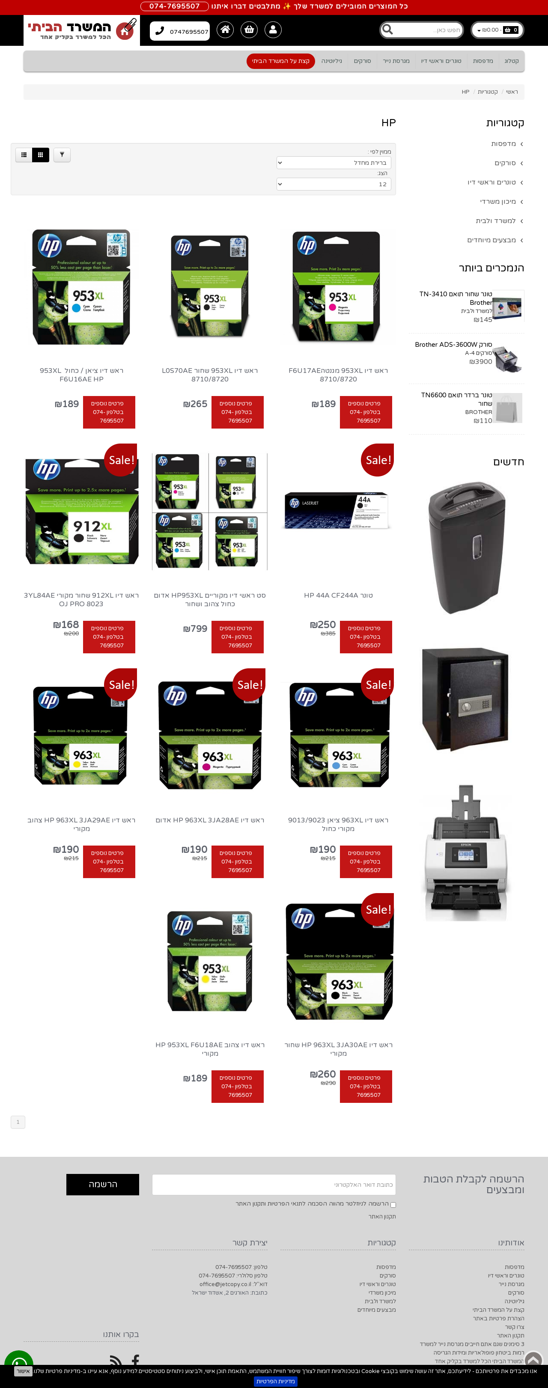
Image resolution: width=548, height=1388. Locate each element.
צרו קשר (514, 1299)
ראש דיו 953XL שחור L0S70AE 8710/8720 (210, 346)
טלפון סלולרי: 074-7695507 (233, 1247)
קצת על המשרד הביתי (281, 61)
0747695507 (187, 29)
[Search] (421, 30)
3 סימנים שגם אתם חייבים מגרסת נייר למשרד (472, 1316)
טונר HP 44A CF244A (338, 567)
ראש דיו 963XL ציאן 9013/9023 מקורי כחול (338, 796)
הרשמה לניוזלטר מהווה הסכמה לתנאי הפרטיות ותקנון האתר (312, 1175)
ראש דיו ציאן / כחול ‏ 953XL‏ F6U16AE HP (81, 346)
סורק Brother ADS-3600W (453, 344)
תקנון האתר (382, 1188)
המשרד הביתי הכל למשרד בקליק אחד (479, 1333)
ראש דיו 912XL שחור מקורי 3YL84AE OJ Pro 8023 (81, 571)
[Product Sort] (330, 154)
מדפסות (483, 61)
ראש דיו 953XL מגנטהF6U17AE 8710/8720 (338, 346)
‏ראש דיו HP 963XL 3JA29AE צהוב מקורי (81, 796)
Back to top (533, 1360)
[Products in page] (262, 154)
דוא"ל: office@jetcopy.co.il (234, 1256)
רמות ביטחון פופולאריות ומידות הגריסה (479, 1324)
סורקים (362, 61)
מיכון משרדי (498, 201)
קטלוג (512, 61)
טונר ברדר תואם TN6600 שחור (456, 399)
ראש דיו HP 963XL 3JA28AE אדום (209, 792)
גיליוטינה (331, 61)
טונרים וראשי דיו (441, 61)
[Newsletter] (274, 1156)
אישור (23, 1371)
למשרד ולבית (496, 221)
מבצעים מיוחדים (491, 240)
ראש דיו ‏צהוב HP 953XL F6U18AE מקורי (210, 1021)
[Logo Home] (82, 30)
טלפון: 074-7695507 (241, 1239)
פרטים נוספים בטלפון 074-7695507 (364, 384)
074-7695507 (174, 6)
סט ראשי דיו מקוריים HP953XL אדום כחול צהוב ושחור (210, 571)
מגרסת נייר (396, 61)
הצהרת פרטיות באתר (498, 1290)
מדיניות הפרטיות (275, 1381)
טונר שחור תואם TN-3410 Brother (456, 298)
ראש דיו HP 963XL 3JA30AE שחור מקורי (338, 1021)
